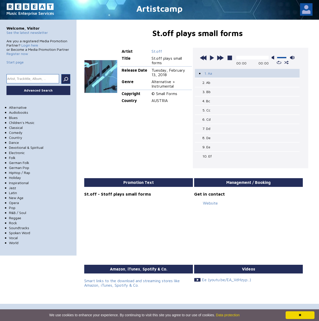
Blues (13, 117)
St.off (157, 51)
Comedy (15, 132)
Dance (14, 142)
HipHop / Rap (19, 172)
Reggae (15, 218)
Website (210, 203)
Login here (29, 45)
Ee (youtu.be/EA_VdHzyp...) (226, 279)
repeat (279, 62)
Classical (16, 127)
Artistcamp (159, 8)
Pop (12, 208)
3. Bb (206, 92)
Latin (13, 193)
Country (15, 137)
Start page (15, 62)
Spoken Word (19, 233)
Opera (14, 203)
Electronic (17, 153)
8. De (206, 138)
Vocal (13, 238)
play (212, 58)
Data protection (228, 315)
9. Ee (206, 147)
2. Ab (206, 82)
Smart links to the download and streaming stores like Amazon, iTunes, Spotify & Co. (132, 282)
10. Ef (207, 156)
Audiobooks (18, 112)
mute (274, 57)
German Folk (19, 162)
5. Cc (206, 110)
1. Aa (208, 73)
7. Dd (206, 128)
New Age (16, 198)
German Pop (19, 167)
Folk (12, 158)
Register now (17, 54)
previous (203, 57)
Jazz (12, 188)
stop (229, 57)
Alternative (18, 107)
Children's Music (21, 122)
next (220, 57)
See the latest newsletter (27, 32)
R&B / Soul (17, 213)
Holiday (15, 177)
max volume (292, 57)
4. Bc (206, 101)
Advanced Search (38, 90)
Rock (13, 223)
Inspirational (19, 183)
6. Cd (206, 119)
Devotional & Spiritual (26, 147)
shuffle (286, 62)
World (13, 243)
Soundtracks (19, 228)
